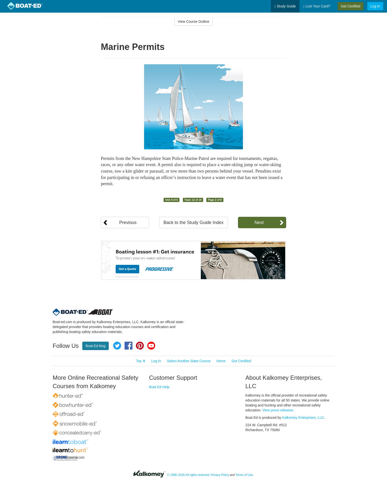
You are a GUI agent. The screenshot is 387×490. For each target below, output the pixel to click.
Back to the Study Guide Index (193, 222)
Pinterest (140, 346)
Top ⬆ (140, 361)
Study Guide (285, 6)
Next (259, 222)
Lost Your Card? (316, 6)
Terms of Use (244, 475)
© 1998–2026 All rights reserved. (188, 475)
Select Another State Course (189, 361)
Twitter (117, 346)
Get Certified (350, 6)
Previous (127, 222)
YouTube (151, 346)
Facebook (128, 346)
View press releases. (278, 410)
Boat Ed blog (95, 346)
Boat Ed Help (159, 387)
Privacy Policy (220, 475)
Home (221, 361)
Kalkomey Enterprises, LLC (303, 418)
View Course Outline (193, 21)
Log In (375, 6)
